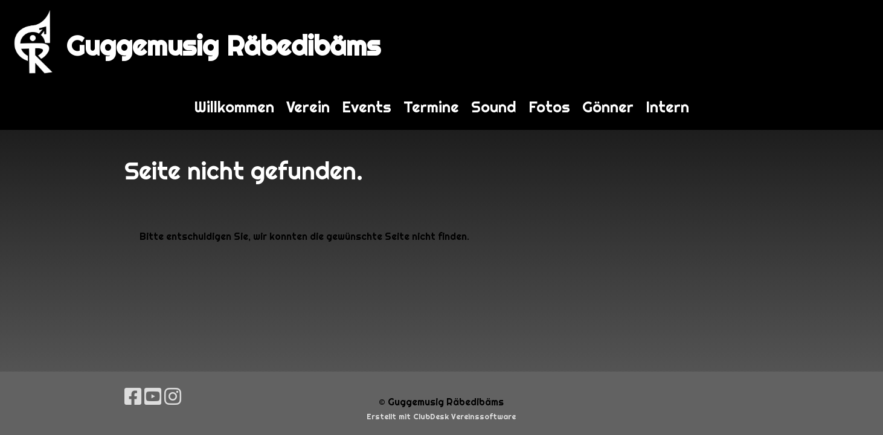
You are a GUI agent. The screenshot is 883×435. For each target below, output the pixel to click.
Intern (667, 107)
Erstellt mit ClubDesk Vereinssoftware (441, 416)
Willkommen (234, 107)
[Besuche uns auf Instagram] (172, 396)
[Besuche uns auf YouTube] (152, 396)
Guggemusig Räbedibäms (223, 45)
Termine (431, 107)
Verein (308, 107)
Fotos (549, 107)
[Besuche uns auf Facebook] (132, 396)
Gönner (608, 107)
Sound (493, 107)
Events (366, 107)
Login (851, 42)
